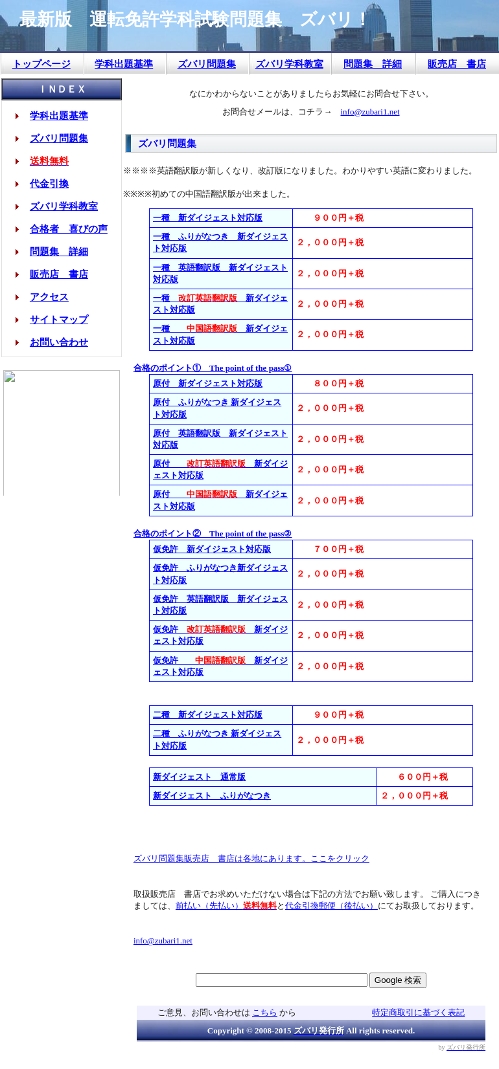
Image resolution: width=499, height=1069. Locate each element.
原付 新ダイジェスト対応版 (207, 383)
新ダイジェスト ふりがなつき (212, 795)
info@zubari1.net (369, 111)
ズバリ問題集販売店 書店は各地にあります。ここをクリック (251, 858)
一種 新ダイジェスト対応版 (207, 218)
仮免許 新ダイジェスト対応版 (212, 549)
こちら (264, 1012)
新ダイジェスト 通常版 (199, 777)
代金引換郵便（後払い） (331, 905)
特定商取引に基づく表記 (418, 1012)
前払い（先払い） (226, 905)
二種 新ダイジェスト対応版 (207, 715)
